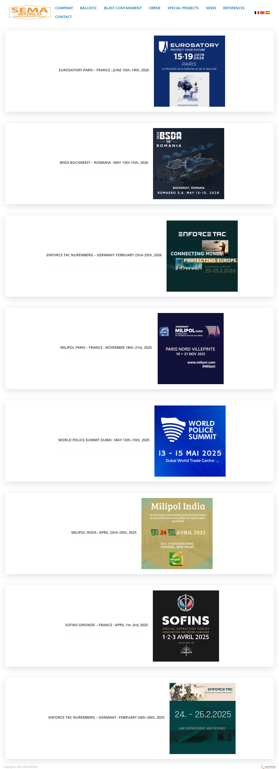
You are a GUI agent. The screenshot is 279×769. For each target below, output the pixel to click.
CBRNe (154, 8)
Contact (63, 16)
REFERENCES (233, 8)
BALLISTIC (88, 8)
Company (64, 8)
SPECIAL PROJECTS (183, 8)
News (211, 8)
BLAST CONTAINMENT (122, 8)
